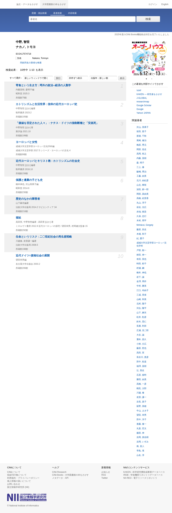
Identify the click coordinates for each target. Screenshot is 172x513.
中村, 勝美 (141, 286)
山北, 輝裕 (141, 185)
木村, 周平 (141, 220)
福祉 (18, 217)
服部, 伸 (140, 433)
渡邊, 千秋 (141, 136)
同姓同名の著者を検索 (31, 62)
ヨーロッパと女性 (26, 142)
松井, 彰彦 (141, 317)
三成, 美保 (141, 295)
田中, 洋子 (141, 419)
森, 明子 (140, 162)
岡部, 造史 (141, 149)
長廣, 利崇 (141, 326)
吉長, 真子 (141, 401)
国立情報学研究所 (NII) (18, 487)
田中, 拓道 (141, 361)
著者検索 (57, 13)
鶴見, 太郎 (141, 388)
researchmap (143, 101)
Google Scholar (144, 105)
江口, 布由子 (143, 290)
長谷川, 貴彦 (143, 357)
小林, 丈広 (141, 344)
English (164, 4)
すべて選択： (14, 78)
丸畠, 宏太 (141, 428)
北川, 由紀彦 (143, 180)
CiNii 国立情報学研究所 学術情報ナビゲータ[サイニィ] (7, 4)
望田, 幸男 (141, 415)
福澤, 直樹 (141, 366)
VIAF (139, 90)
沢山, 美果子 (143, 127)
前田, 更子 (141, 131)
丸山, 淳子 (141, 202)
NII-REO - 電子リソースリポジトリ (140, 478)
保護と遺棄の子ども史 (29, 179)
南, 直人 (140, 446)
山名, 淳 (140, 455)
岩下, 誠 (140, 277)
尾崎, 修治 (141, 140)
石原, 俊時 (141, 375)
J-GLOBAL (142, 98)
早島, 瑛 (140, 450)
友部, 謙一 (141, 397)
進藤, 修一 (141, 424)
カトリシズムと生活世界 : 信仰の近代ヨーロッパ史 (46, 104)
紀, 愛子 (140, 238)
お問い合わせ (13, 484)
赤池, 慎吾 (141, 211)
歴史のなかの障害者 (28, 198)
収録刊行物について (17, 475)
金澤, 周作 (141, 281)
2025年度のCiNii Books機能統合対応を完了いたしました (141, 34)
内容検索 (72, 13)
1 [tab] (148, 79)
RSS (103, 475)
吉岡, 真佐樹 (143, 437)
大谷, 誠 (140, 335)
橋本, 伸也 (141, 272)
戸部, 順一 (141, 250)
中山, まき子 (143, 410)
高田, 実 (140, 352)
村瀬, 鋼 (140, 268)
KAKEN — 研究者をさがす (149, 94)
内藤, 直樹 (141, 158)
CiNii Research (59, 472)
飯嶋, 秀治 (141, 171)
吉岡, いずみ (143, 441)
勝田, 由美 (141, 379)
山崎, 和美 (141, 299)
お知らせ (105, 472)
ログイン (153, 4)
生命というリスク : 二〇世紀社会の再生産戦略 (44, 236)
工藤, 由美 (141, 176)
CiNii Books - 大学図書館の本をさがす (70, 475)
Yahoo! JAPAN (143, 113)
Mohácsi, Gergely (145, 225)
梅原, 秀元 (141, 145)
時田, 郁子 (141, 263)
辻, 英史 (140, 370)
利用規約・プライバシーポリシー (23, 478)
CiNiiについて (13, 472)
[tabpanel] (149, 59)
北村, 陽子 (141, 303)
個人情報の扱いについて (19, 481)
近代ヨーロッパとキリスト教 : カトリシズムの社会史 (48, 160)
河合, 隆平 (141, 308)
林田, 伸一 (141, 255)
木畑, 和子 (141, 234)
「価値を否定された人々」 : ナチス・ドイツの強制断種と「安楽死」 (57, 123)
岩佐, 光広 (141, 207)
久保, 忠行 (141, 216)
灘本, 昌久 (141, 339)
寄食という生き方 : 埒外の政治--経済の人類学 (43, 85)
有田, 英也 (141, 259)
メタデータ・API (60, 478)
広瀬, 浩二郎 (143, 330)
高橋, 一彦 (141, 384)
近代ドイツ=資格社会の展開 (33, 255)
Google (140, 109)
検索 (148, 18)
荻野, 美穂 (141, 406)
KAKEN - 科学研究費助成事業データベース (144, 472)
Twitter (104, 478)
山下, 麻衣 (141, 312)
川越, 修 (140, 392)
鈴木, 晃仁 (141, 321)
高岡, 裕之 (141, 153)
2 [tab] (153, 79)
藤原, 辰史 (141, 229)
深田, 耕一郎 (143, 189)
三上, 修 (140, 167)
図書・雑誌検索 (39, 13)
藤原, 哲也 (141, 348)
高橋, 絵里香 (143, 198)
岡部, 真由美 (143, 194)
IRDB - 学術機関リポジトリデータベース (143, 475)
